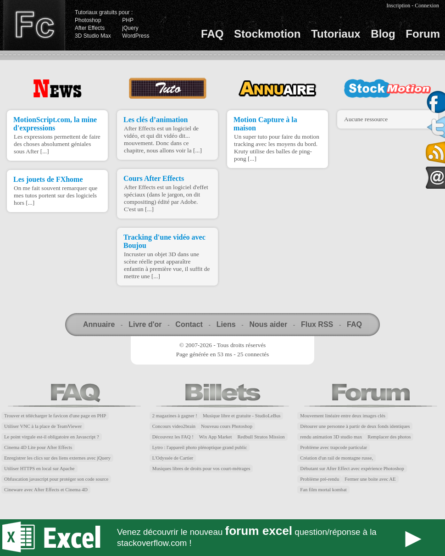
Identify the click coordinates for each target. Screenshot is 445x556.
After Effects (90, 28)
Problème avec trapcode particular (333, 447)
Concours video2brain (173, 426)
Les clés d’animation (155, 120)
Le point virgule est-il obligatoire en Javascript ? (51, 436)
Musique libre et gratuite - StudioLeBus (242, 415)
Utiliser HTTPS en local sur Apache (39, 468)
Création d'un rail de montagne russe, (336, 458)
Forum (423, 34)
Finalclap (34, 25)
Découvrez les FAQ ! (173, 436)
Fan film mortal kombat (323, 489)
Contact (189, 324)
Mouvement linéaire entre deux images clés (342, 415)
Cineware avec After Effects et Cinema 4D (46, 489)
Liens (226, 324)
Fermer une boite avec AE (370, 479)
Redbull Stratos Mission (261, 436)
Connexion (427, 5)
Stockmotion (267, 34)
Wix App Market (215, 436)
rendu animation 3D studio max (331, 436)
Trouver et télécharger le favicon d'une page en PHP (55, 415)
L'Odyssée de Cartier (173, 458)
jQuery (130, 28)
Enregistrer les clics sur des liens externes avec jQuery (57, 458)
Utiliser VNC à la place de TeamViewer (43, 426)
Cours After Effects (153, 178)
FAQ (212, 34)
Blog (383, 34)
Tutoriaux (336, 34)
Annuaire (99, 324)
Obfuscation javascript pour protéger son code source (56, 479)
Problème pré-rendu (319, 479)
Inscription (398, 5)
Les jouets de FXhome (48, 179)
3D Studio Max (93, 36)
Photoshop (88, 20)
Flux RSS (317, 324)
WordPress (135, 36)
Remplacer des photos (389, 436)
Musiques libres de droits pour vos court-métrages (201, 468)
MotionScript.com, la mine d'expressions (55, 124)
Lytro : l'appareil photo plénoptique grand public (199, 447)
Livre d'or (144, 324)
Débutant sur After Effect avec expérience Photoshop (352, 468)
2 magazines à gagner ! (174, 415)
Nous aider (268, 324)
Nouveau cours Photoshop (226, 426)
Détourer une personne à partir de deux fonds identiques (355, 426)
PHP (128, 20)
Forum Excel (222, 537)
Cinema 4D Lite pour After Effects (38, 447)
